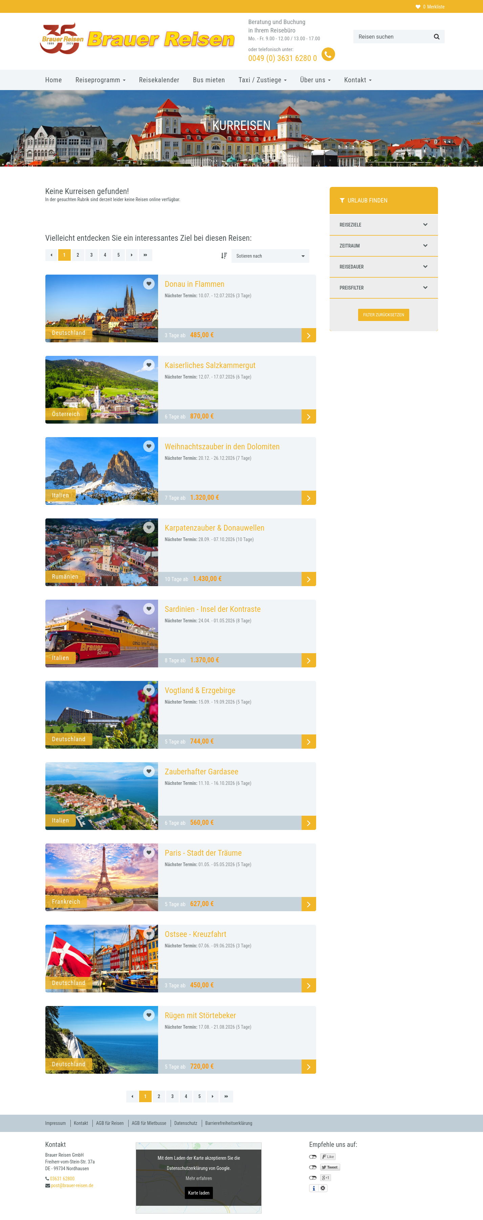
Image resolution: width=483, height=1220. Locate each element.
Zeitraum (384, 246)
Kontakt (358, 80)
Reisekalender (159, 80)
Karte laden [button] (199, 1192)
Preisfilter (384, 288)
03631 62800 (62, 1178)
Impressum (55, 1123)
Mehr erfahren (199, 1178)
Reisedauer (384, 267)
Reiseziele (384, 225)
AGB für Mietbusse (150, 1123)
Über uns (315, 80)
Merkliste (430, 6)
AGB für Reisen (111, 1123)
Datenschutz (188, 1123)
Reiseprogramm (100, 80)
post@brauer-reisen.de (72, 1185)
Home (53, 80)
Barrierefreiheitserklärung (232, 1123)
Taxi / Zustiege (263, 80)
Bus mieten (209, 80)
